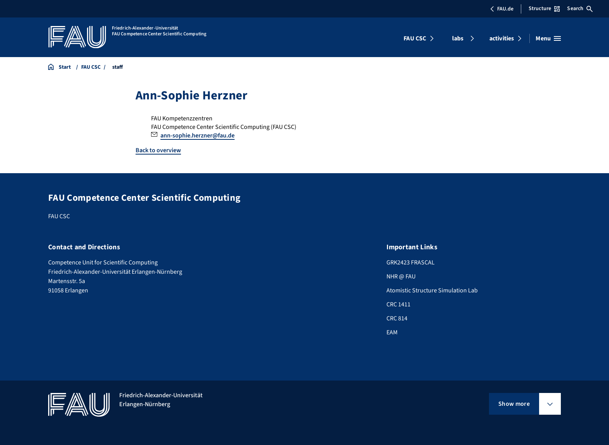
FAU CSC (415, 38)
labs (458, 38)
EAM (392, 332)
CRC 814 (396, 318)
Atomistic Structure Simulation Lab (432, 290)
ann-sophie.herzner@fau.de (197, 135)
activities (501, 38)
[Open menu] (548, 38)
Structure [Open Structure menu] (544, 8)
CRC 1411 (398, 304)
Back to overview (158, 150)
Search (580, 8)
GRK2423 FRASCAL (410, 262)
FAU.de (502, 9)
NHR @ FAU (401, 276)
